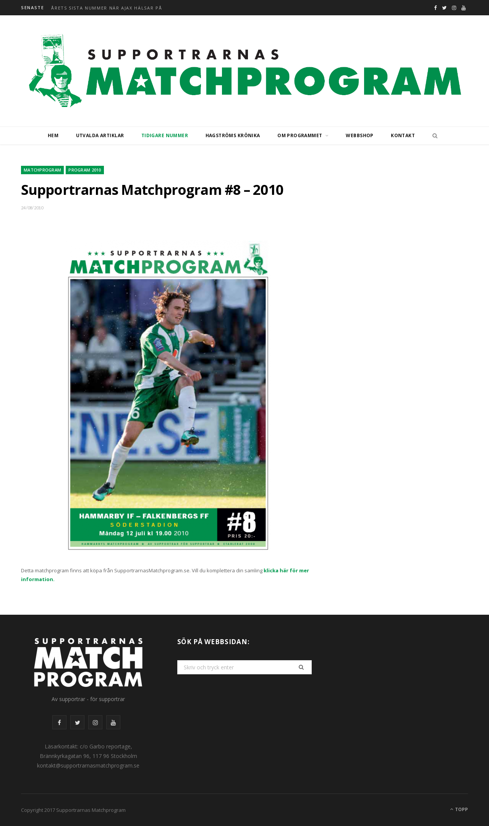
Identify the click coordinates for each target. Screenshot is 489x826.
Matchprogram (42, 170)
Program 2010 (84, 170)
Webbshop (359, 135)
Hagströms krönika (233, 135)
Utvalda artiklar (100, 135)
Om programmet (299, 135)
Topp (459, 809)
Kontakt (403, 135)
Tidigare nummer (164, 135)
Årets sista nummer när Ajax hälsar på (106, 8)
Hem (53, 135)
